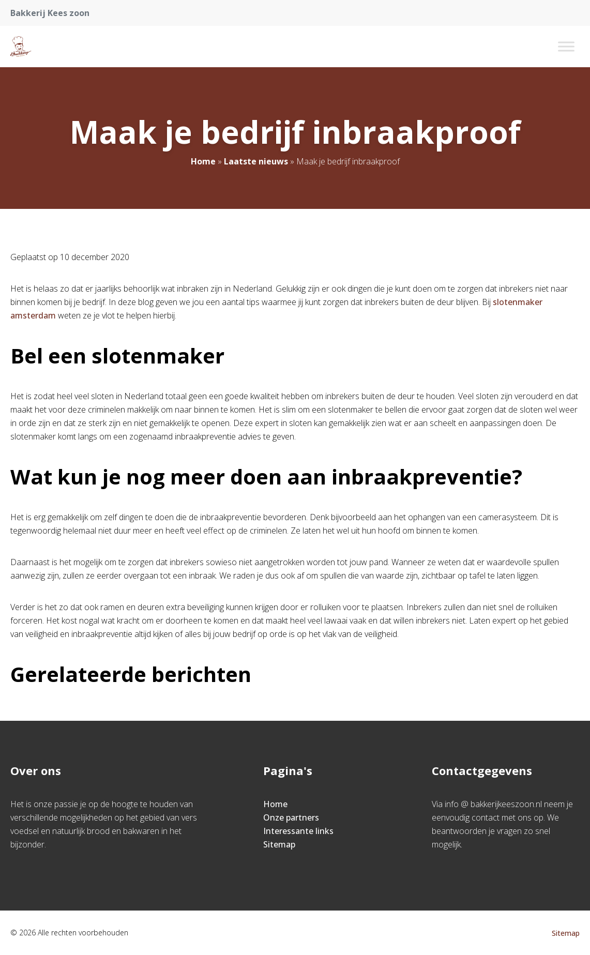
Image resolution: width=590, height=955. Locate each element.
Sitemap (279, 844)
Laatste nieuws (256, 161)
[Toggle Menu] (566, 46)
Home (203, 161)
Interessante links (298, 831)
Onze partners (291, 817)
